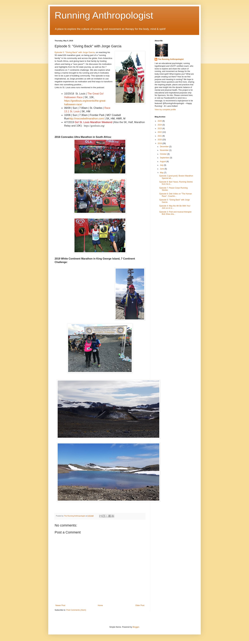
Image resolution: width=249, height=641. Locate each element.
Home (100, 605)
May (162, 173)
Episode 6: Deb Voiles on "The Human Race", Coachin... (175, 195)
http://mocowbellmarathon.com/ (86, 118)
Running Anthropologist (104, 15)
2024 (160, 125)
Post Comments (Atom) (76, 610)
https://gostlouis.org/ (94, 125)
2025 (160, 121)
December (164, 146)
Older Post (139, 605)
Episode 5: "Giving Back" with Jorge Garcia (75, 52)
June (162, 169)
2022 (160, 132)
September (165, 158)
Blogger (136, 627)
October (163, 154)
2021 (160, 136)
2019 (160, 143)
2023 (160, 128)
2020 (160, 139)
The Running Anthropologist (171, 59)
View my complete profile (165, 109)
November (164, 150)
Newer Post (60, 605)
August (163, 161)
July (162, 165)
